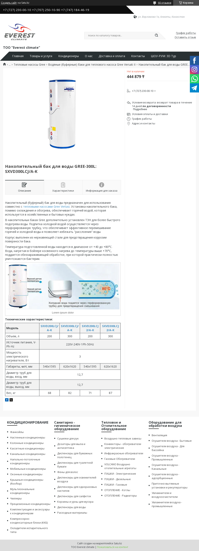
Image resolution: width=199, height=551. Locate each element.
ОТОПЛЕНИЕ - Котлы (117, 490)
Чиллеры (16, 498)
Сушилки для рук (68, 438)
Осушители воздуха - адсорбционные (165, 476)
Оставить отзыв (185, 37)
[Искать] (156, 35)
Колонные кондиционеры (27, 443)
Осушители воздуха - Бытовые (172, 441)
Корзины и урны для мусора (75, 501)
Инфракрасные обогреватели (123, 453)
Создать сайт (9, 2)
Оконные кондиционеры (26, 474)
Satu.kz (118, 543)
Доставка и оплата (112, 56)
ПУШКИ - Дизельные (117, 479)
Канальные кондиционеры (27, 454)
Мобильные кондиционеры (28, 469)
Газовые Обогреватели (119, 459)
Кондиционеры (68, 56)
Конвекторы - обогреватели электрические (122, 446)
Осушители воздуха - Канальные (165, 467)
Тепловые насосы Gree (29, 64)
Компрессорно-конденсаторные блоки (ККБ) (29, 520)
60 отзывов (164, 2)
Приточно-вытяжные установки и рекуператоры (169, 485)
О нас (89, 56)
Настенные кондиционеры (27, 437)
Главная (18, 56)
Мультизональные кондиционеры (22, 491)
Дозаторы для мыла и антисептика (71, 446)
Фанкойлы (17, 432)
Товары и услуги (41, 56)
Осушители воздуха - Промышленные (165, 457)
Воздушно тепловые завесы (122, 438)
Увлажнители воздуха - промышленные (167, 504)
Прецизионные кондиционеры (30, 504)
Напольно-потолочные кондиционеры (25, 461)
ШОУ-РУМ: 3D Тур (163, 56)
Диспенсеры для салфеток (74, 496)
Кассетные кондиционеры (27, 448)
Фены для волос (67, 472)
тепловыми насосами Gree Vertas (46, 206)
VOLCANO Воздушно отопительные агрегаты (120, 466)
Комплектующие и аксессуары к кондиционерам (30, 511)
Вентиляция (159, 435)
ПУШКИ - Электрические (120, 473)
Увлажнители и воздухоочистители (165, 495)
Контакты (138, 56)
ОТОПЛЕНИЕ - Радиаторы (120, 495)
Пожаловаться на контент (112, 547)
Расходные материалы (72, 512)
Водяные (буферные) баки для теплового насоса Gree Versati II (91, 64)
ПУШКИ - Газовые (115, 484)
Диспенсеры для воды (71, 507)
